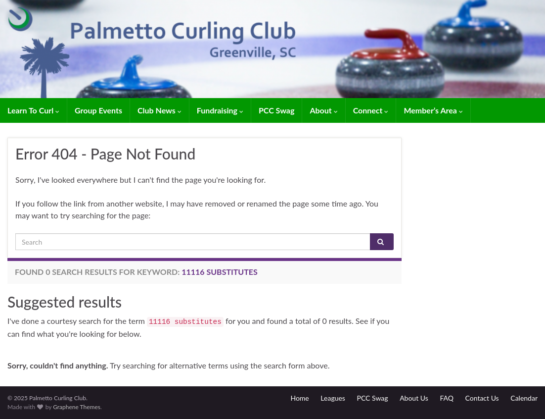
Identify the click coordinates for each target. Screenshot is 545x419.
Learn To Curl (33, 110)
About (323, 110)
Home (299, 398)
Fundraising (220, 110)
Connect (371, 110)
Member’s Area (433, 110)
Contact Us (482, 398)
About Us (414, 398)
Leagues (332, 398)
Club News (159, 110)
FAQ (447, 398)
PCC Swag (277, 110)
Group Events (98, 110)
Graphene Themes (76, 407)
